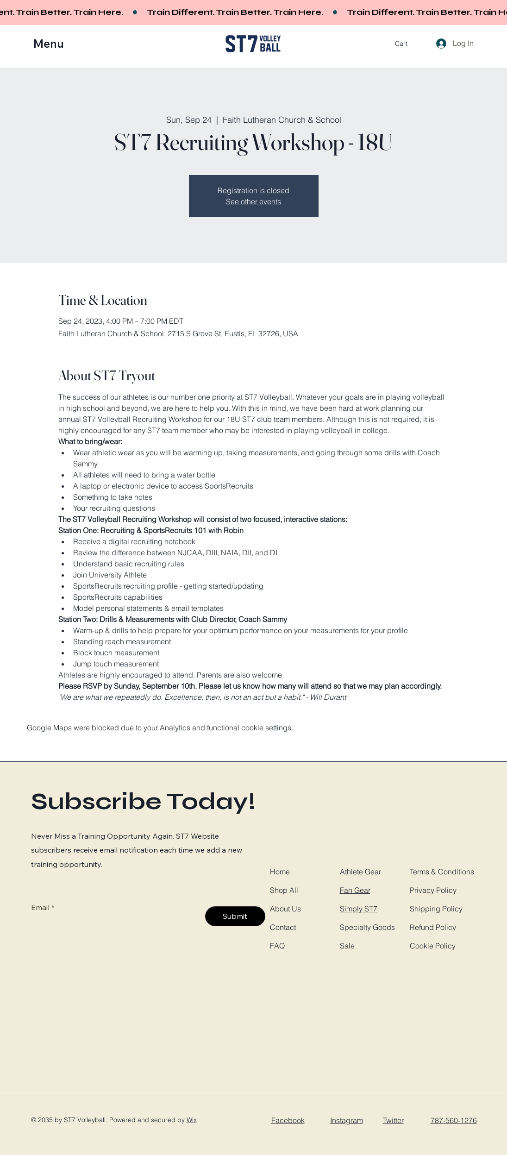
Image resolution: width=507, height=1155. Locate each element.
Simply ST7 (358, 908)
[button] (54, 43)
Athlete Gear (360, 871)
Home (280, 871)
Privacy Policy (433, 890)
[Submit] (235, 916)
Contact (283, 927)
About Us (285, 908)
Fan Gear (355, 890)
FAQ (277, 945)
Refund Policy (433, 927)
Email (40, 907)
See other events (253, 201)
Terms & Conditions (442, 871)
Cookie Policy (433, 945)
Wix (192, 1120)
